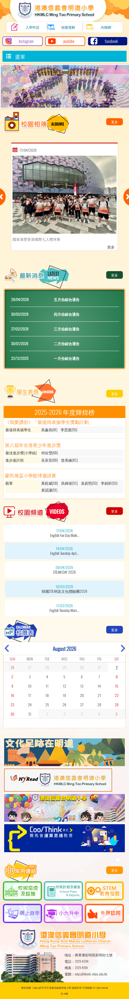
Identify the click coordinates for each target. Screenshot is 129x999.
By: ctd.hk (64, 993)
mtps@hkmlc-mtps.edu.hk (91, 974)
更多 (114, 121)
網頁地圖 (26, 987)
